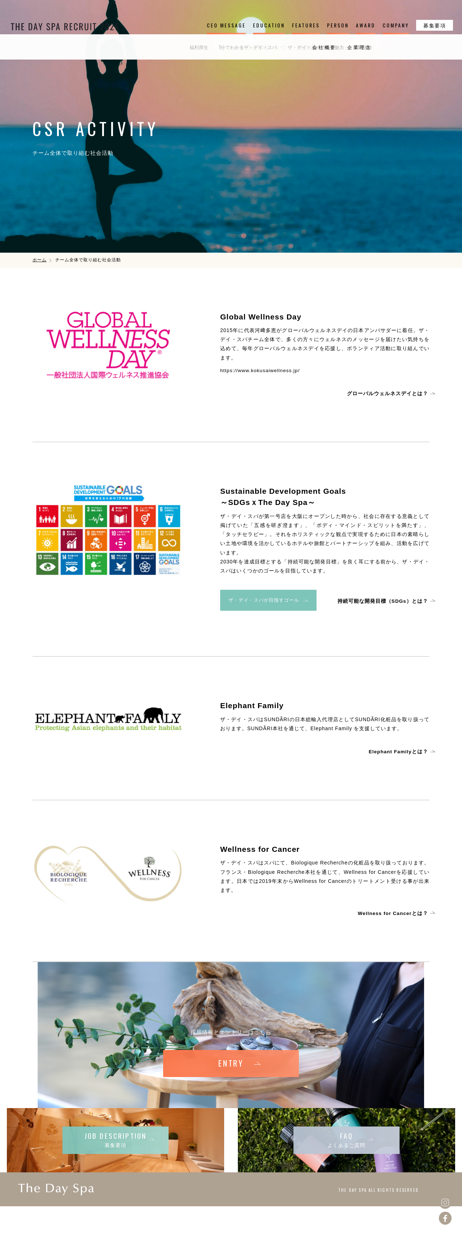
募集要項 (434, 25)
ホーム (39, 259)
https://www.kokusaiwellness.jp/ (261, 370)
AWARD (365, 25)
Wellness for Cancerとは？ (394, 912)
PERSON (338, 25)
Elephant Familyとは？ (399, 750)
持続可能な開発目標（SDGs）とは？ (384, 600)
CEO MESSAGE (226, 25)
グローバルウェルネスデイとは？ (389, 394)
